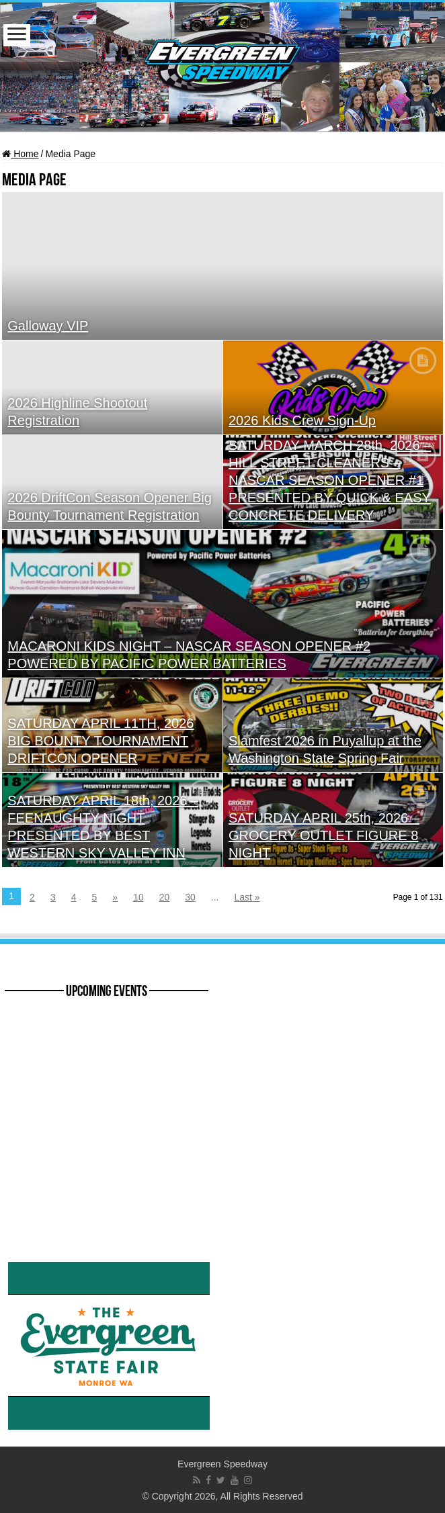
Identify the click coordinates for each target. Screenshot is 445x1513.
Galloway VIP (47, 325)
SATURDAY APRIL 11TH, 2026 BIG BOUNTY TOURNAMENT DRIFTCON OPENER (100, 741)
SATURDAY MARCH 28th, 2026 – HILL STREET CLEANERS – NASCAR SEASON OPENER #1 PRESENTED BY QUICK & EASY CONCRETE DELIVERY (330, 480)
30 (190, 897)
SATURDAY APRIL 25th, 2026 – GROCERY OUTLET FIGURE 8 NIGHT (324, 835)
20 (164, 897)
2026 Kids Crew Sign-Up (302, 420)
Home (20, 153)
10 (138, 897)
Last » (247, 897)
